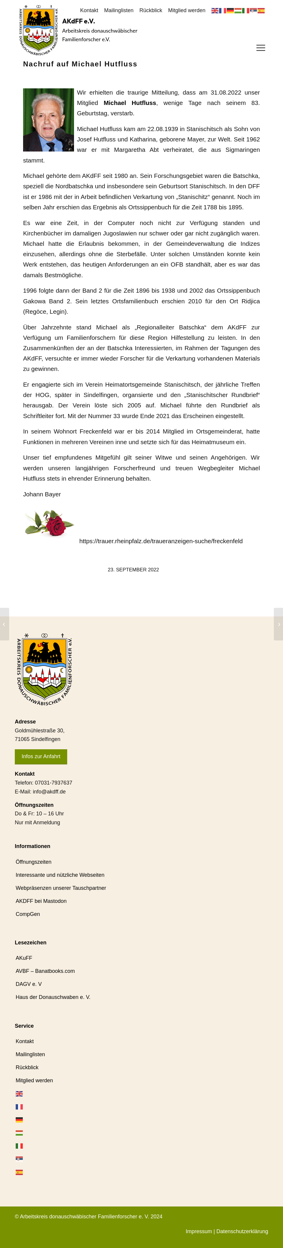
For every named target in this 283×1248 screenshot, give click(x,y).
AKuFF (24, 958)
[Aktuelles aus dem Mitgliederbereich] (278, 624)
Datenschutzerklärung (242, 1231)
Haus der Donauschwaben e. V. (53, 997)
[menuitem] (89, 10)
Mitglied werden (186, 10)
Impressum (199, 1231)
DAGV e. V (29, 984)
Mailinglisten (119, 10)
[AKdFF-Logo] (38, 30)
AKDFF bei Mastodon (41, 901)
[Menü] (260, 47)
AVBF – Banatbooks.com (45, 971)
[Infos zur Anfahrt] (41, 756)
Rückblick (150, 10)
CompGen (28, 914)
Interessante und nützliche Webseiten (60, 875)
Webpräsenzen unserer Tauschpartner (61, 888)
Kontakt (89, 10)
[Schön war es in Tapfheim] (4, 624)
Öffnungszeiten (34, 862)
